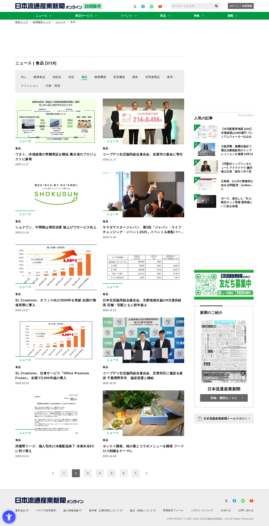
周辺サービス (84, 15)
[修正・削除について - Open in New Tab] (143, 510)
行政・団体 (53, 85)
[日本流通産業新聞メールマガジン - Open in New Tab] (224, 418)
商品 (163, 15)
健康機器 (100, 77)
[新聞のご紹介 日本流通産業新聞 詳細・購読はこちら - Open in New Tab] (224, 357)
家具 (170, 77)
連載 (230, 15)
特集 (197, 15)
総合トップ (21, 22)
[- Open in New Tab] (135, 6)
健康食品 (39, 77)
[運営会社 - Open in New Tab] (21, 510)
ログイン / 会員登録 (241, 6)
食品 (84, 77)
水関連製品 (152, 77)
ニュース (41, 15)
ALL (23, 77)
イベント (126, 15)
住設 (71, 77)
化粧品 (56, 77)
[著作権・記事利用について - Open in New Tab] (106, 510)
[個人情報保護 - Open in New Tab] (72, 510)
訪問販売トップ (42, 22)
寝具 (135, 77)
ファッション (30, 85)
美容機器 (119, 77)
